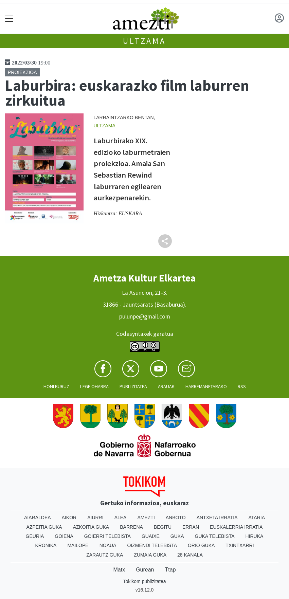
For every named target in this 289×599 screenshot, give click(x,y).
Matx (119, 570)
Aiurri (95, 517)
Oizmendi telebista (152, 545)
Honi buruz (56, 386)
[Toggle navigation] (9, 18)
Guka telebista (215, 536)
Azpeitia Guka (44, 527)
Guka (177, 536)
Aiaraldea (37, 517)
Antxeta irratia (217, 517)
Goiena (64, 536)
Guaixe (151, 536)
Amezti (146, 517)
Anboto (176, 517)
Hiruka (255, 536)
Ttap (170, 570)
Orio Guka (201, 545)
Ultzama (144, 41)
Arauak (166, 386)
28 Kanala (190, 555)
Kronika (45, 545)
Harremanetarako (206, 386)
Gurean (145, 570)
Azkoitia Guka (91, 527)
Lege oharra (94, 386)
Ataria (257, 517)
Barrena (131, 527)
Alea (120, 517)
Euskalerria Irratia (236, 527)
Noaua (108, 545)
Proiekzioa (22, 72)
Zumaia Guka (150, 555)
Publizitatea (133, 386)
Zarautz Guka (104, 555)
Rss (242, 386)
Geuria (35, 536)
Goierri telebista (107, 536)
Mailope (77, 545)
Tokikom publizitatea (144, 581)
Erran (190, 527)
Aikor (69, 517)
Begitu (162, 527)
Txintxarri (239, 545)
